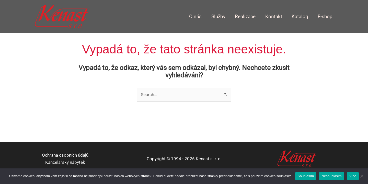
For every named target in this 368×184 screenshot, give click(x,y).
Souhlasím (306, 176)
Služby (218, 16)
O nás (195, 16)
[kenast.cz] (61, 16)
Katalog (300, 16)
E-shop (325, 16)
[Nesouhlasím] (361, 176)
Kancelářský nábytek (65, 162)
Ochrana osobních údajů (65, 155)
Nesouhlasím (331, 176)
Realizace (245, 16)
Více (352, 176)
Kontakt (273, 16)
